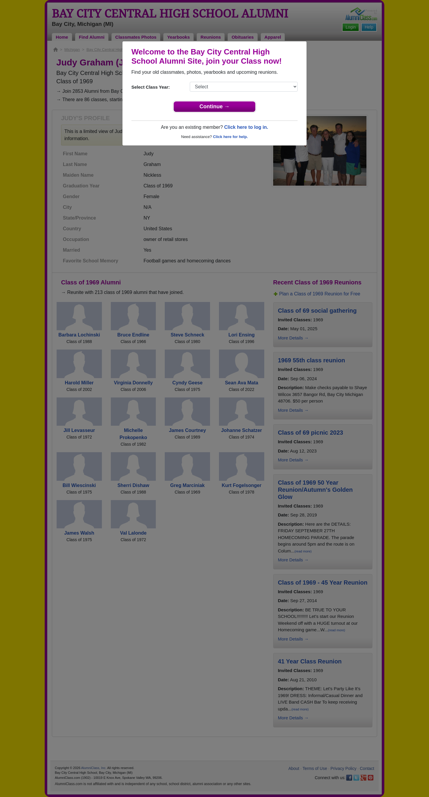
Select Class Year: (150, 87)
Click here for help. (230, 136)
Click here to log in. (246, 127)
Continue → (215, 106)
